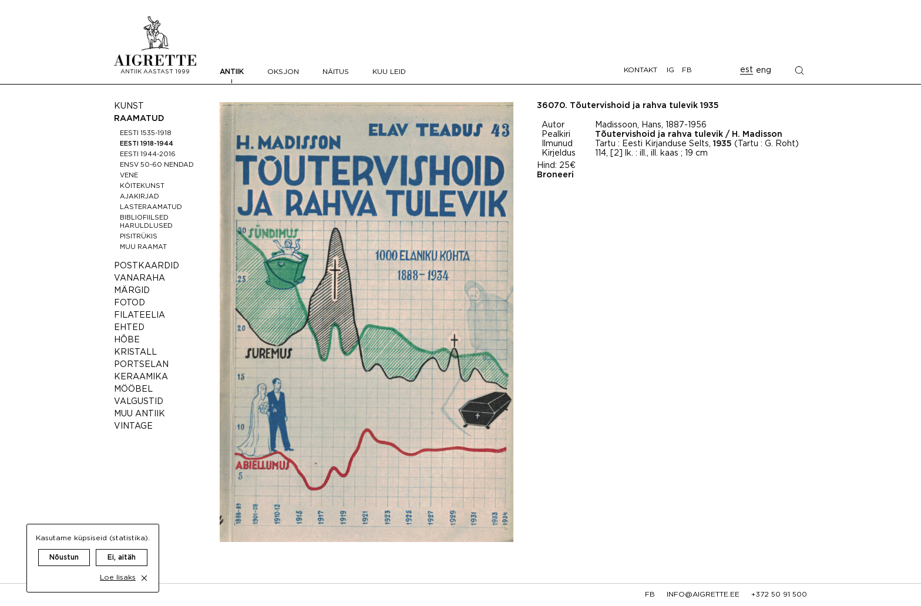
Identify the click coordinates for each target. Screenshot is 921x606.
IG (670, 70)
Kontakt (640, 70)
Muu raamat (143, 247)
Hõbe (127, 340)
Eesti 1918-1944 (146, 144)
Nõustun (64, 544)
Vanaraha (139, 278)
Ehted (129, 327)
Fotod (129, 303)
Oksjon (283, 72)
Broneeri (555, 175)
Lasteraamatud (151, 207)
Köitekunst (142, 186)
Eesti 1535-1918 (146, 133)
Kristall (135, 352)
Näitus (335, 72)
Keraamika (141, 377)
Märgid (132, 290)
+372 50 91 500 (779, 594)
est (746, 69)
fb (650, 594)
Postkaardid (146, 266)
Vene (129, 176)
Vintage (133, 426)
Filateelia (139, 315)
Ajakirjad (139, 197)
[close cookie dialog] (144, 565)
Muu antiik (139, 414)
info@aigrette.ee (703, 594)
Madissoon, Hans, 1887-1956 (651, 125)
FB (687, 70)
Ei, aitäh (121, 544)
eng (763, 70)
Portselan (141, 364)
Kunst (129, 106)
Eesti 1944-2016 (148, 154)
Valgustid (138, 401)
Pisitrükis (138, 237)
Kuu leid (389, 72)
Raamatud (139, 118)
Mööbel (133, 389)
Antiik (232, 72)
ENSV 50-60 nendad (157, 165)
